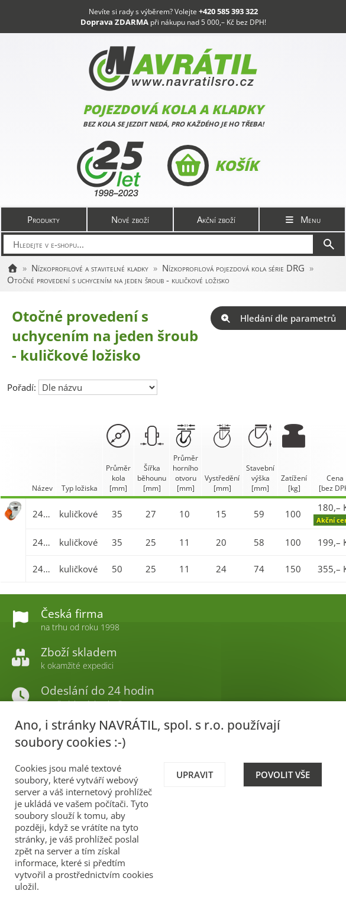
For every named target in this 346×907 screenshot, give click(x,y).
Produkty (43, 219)
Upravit (194, 774)
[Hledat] (329, 244)
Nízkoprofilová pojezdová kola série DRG (233, 268)
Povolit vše (283, 774)
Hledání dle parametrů (278, 318)
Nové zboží (130, 219)
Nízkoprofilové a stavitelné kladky (89, 268)
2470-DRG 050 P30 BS (43, 569)
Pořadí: (22, 387)
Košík (212, 165)
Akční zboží (216, 219)
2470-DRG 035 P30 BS (43, 542)
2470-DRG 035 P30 (43, 514)
